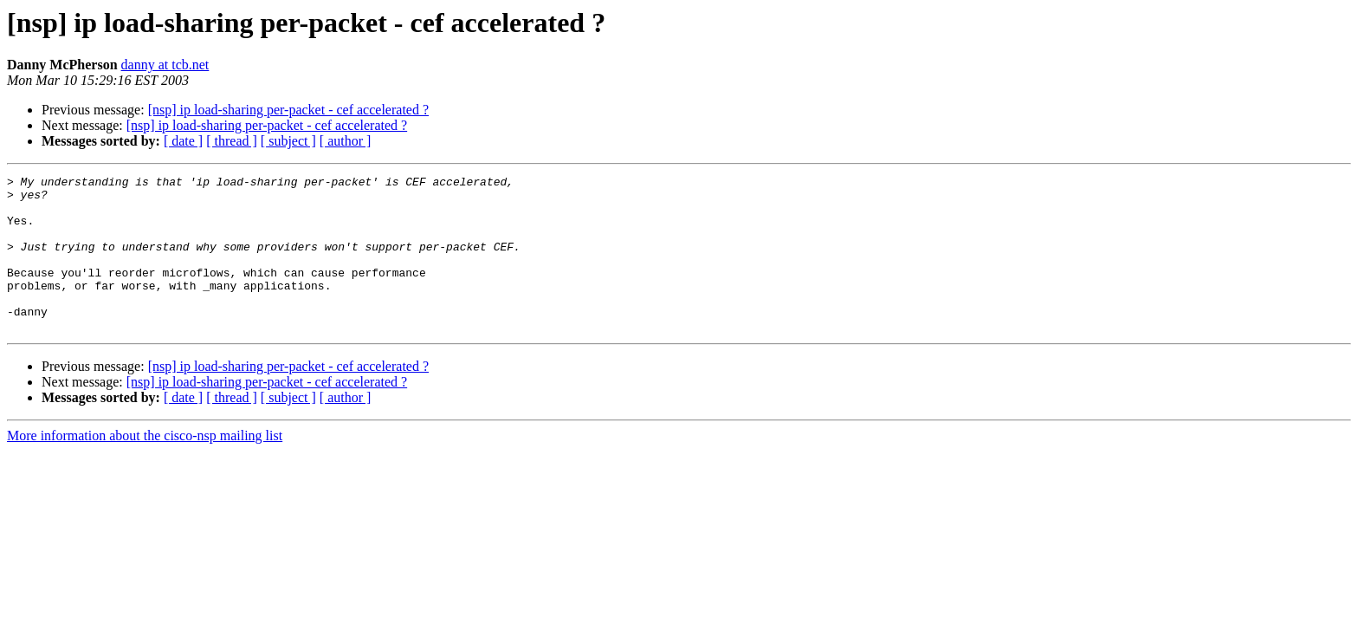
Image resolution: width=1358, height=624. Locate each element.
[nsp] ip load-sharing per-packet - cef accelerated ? (288, 109)
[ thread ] (231, 140)
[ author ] (346, 140)
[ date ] (183, 140)
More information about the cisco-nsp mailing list (144, 466)
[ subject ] (288, 140)
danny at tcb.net (165, 64)
